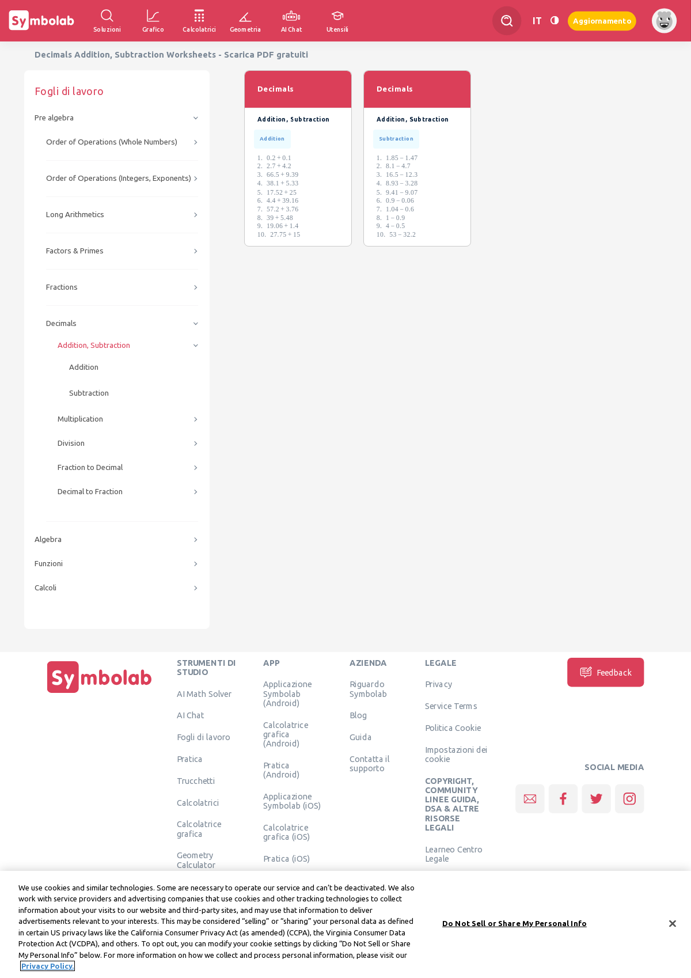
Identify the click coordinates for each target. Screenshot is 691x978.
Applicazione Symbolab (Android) (287, 694)
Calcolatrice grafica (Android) (285, 734)
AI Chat (190, 715)
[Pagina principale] (99, 693)
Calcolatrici (198, 802)
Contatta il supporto (369, 763)
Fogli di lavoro (204, 737)
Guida (361, 737)
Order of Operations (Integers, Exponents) (118, 178)
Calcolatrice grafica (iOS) (286, 831)
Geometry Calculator (196, 860)
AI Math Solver (204, 693)
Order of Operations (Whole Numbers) (111, 142)
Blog (358, 715)
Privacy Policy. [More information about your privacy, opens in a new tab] (47, 970)
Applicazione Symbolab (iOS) (292, 800)
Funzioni (49, 563)
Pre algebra (54, 117)
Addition (83, 367)
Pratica (190, 758)
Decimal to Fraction (90, 491)
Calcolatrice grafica (199, 829)
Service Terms (451, 706)
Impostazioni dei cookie (456, 754)
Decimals (61, 323)
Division (71, 443)
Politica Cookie (453, 727)
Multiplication (80, 419)
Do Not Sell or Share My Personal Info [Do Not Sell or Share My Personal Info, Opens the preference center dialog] (514, 927)
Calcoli (45, 587)
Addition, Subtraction (94, 345)
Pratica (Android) (281, 769)
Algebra (48, 539)
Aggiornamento (602, 20)
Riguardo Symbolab (368, 689)
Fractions (62, 287)
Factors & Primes (75, 251)
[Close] (672, 928)
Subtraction (89, 393)
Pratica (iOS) (286, 858)
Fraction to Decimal (90, 467)
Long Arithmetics (75, 214)
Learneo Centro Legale (454, 853)
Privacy (438, 684)
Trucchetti (196, 780)
